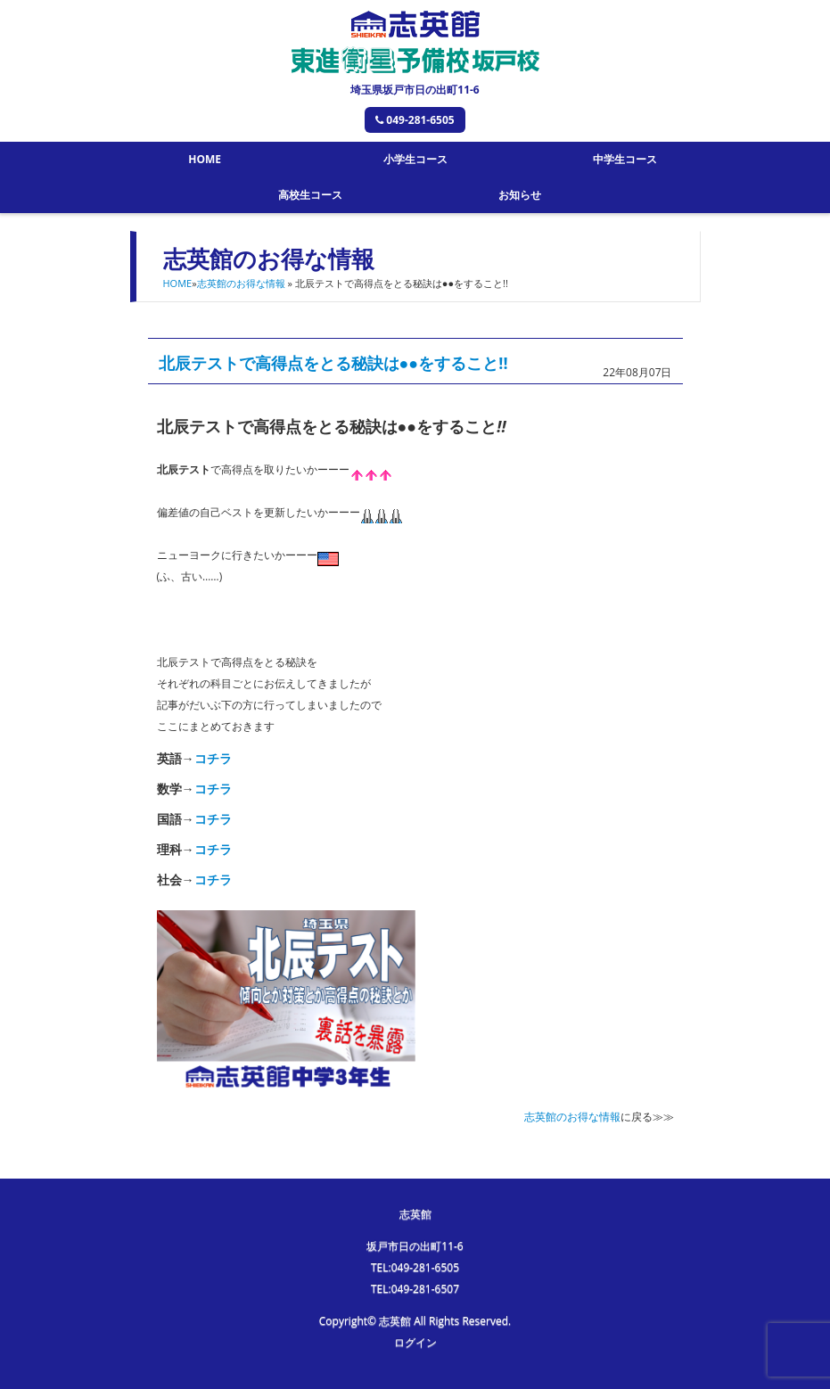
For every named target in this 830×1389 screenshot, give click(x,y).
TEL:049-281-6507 (415, 1288)
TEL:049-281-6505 (415, 1267)
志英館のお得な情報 (241, 283)
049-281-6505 (414, 119)
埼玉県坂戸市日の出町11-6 (414, 89)
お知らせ (519, 194)
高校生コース (310, 194)
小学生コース (415, 159)
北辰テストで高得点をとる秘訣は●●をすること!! (333, 363)
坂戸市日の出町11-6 (414, 1245)
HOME (204, 159)
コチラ (213, 758)
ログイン (415, 1342)
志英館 (415, 1213)
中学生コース (625, 159)
